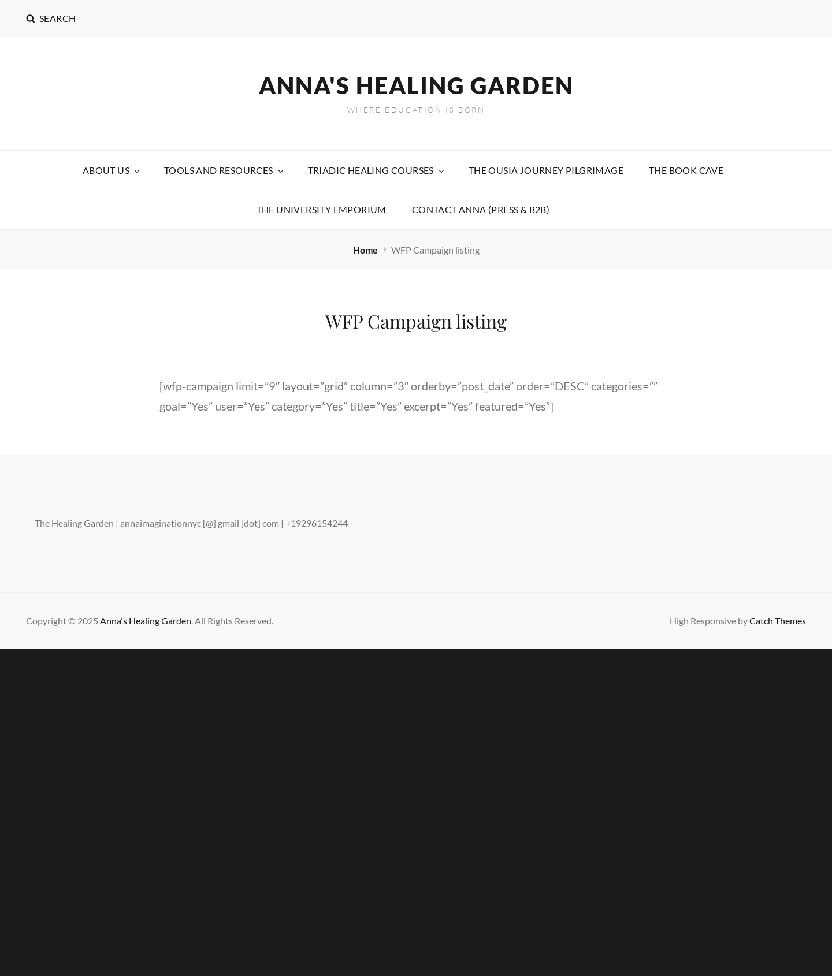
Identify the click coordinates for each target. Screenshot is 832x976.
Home (366, 249)
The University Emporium (322, 209)
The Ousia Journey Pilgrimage (546, 170)
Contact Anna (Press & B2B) (480, 209)
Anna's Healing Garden (416, 85)
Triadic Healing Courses (377, 170)
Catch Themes (777, 620)
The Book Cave (686, 170)
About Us (112, 170)
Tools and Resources (224, 170)
